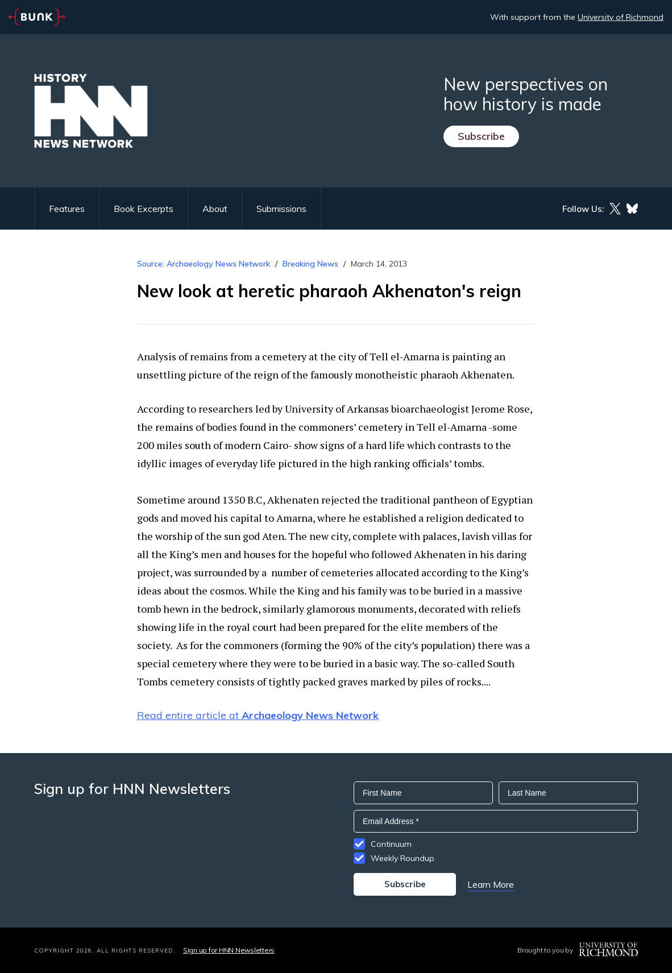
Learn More (490, 884)
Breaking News (310, 264)
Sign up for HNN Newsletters (229, 950)
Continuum (391, 844)
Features (67, 208)
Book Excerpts (143, 208)
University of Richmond (620, 17)
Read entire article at (258, 715)
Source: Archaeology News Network (203, 264)
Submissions (281, 208)
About (214, 208)
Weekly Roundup (402, 858)
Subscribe (481, 136)
